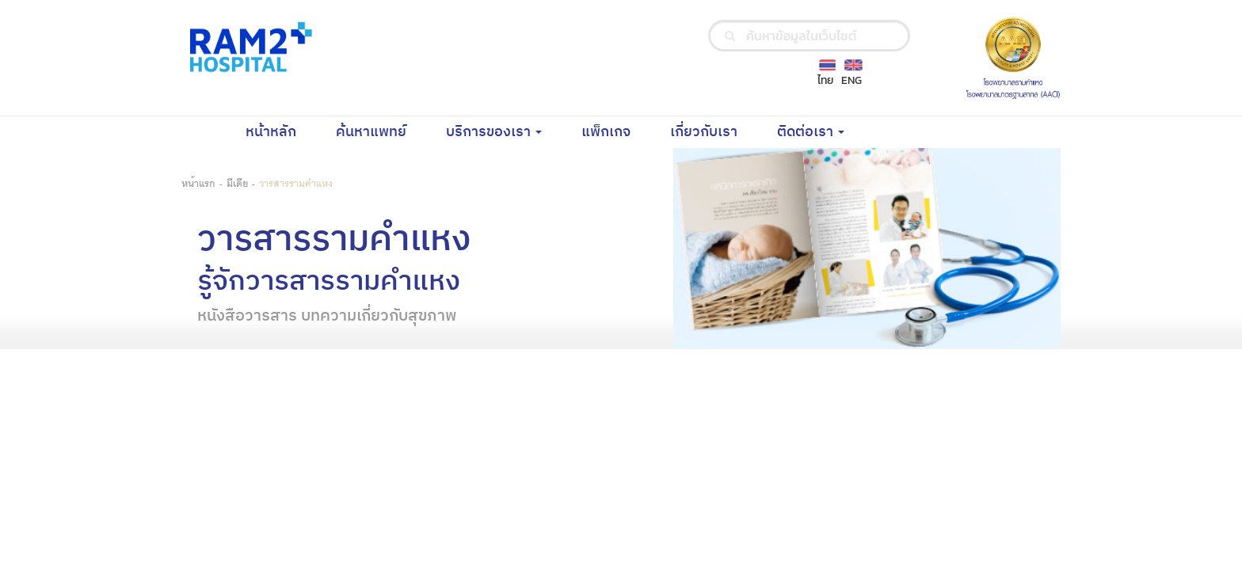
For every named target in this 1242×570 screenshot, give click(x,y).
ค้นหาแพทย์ (381, 131)
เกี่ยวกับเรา (713, 131)
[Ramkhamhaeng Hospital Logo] (247, 46)
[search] (730, 35)
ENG (851, 80)
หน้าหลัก (281, 131)
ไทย (825, 80)
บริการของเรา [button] (494, 132)
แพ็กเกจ (615, 131)
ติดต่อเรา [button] (810, 132)
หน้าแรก (198, 182)
